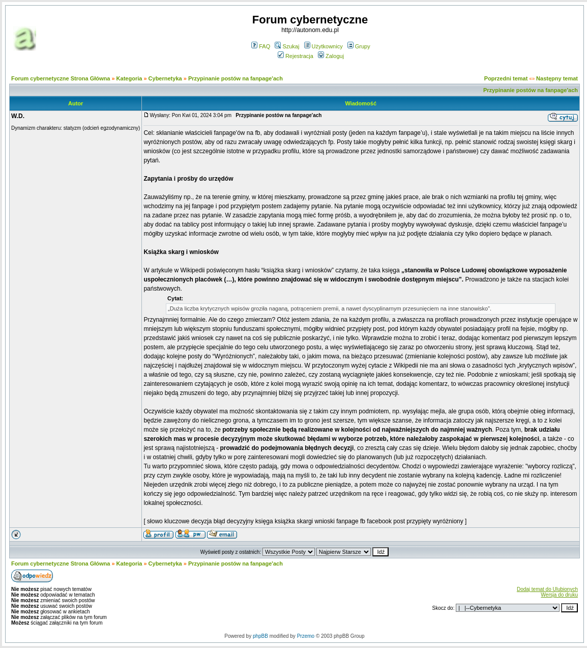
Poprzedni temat (506, 78)
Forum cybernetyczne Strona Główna (60, 78)
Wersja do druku (559, 595)
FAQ (260, 46)
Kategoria (129, 78)
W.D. (17, 116)
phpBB (260, 636)
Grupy (358, 46)
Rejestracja (295, 56)
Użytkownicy (323, 46)
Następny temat (557, 78)
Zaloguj (331, 56)
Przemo (305, 636)
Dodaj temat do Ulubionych (547, 589)
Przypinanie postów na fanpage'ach (235, 78)
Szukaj (287, 46)
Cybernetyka (165, 78)
